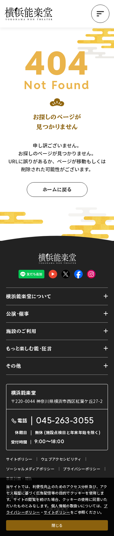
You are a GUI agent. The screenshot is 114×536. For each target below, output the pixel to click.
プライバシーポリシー (81, 468)
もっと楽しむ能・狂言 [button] (29, 348)
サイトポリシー (57, 512)
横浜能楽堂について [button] (28, 296)
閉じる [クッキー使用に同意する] (57, 525)
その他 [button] (13, 366)
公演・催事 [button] (17, 313)
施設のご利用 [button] (21, 331)
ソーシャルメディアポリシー (30, 468)
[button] (100, 14)
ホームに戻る (57, 189)
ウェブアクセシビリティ (61, 459)
